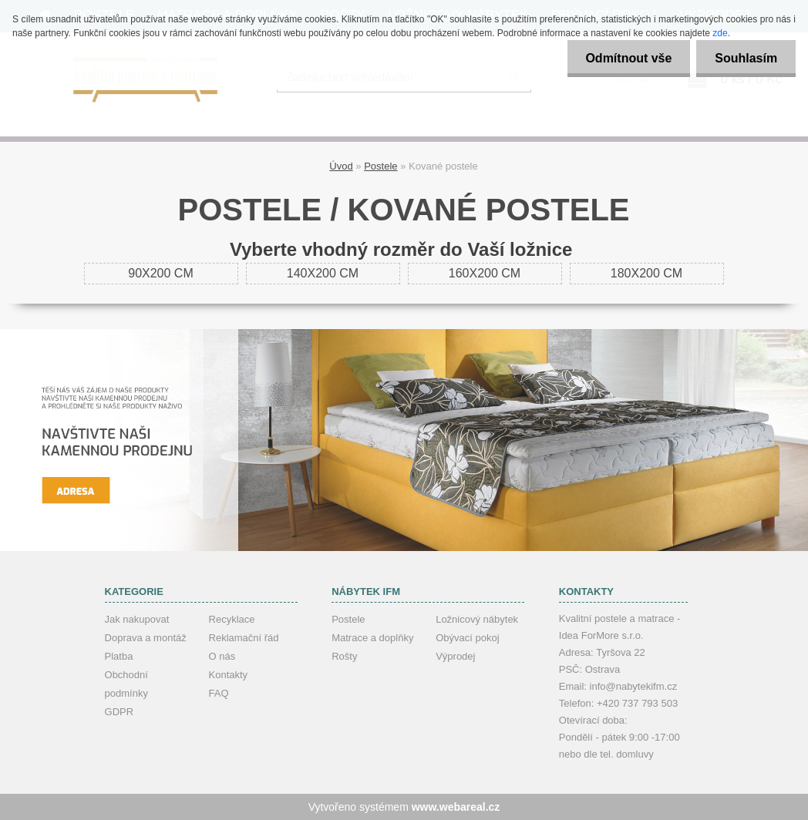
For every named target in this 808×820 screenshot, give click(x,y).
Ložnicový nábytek (477, 619)
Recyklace (232, 619)
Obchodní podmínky (126, 684)
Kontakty (228, 675)
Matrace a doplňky (372, 638)
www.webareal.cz (456, 807)
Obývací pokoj (467, 638)
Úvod (340, 166)
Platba (119, 656)
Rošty (344, 656)
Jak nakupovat (137, 619)
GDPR (119, 712)
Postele (380, 166)
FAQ (219, 693)
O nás (222, 656)
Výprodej (455, 656)
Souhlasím (745, 58)
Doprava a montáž (146, 638)
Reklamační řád (244, 638)
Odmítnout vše (626, 58)
